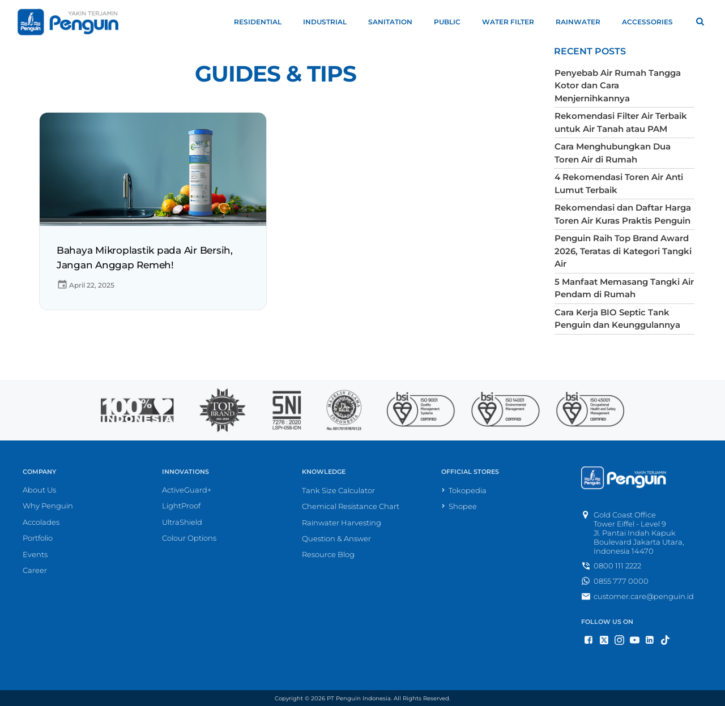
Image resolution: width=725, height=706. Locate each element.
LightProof (181, 505)
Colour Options (189, 537)
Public (452, 22)
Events (35, 553)
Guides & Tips (275, 74)
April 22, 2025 (85, 285)
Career (35, 570)
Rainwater (583, 22)
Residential (263, 22)
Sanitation (395, 22)
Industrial (330, 22)
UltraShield (182, 521)
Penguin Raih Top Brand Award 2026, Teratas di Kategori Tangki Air (623, 251)
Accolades (41, 521)
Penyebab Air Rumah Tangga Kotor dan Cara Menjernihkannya (618, 85)
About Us (39, 489)
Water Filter (513, 22)
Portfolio (38, 537)
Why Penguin (48, 505)
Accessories (652, 22)
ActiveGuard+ (186, 489)
